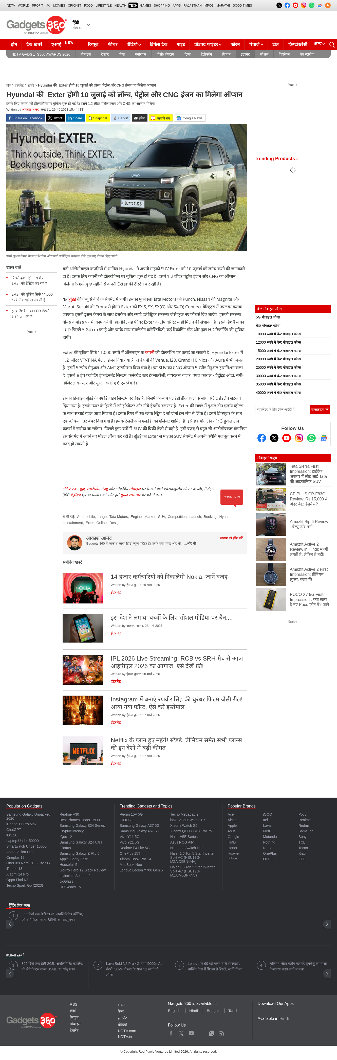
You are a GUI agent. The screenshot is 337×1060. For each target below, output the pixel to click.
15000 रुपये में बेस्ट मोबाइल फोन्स (278, 351)
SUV (161, 517)
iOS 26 (11, 835)
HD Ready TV (70, 887)
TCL (301, 842)
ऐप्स (122, 54)
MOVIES (59, 5)
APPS (177, 5)
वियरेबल (284, 54)
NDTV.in (125, 1036)
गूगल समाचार (130, 495)
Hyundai (225, 517)
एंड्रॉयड (75, 495)
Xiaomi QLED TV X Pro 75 (191, 831)
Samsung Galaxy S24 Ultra (81, 842)
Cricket (74, 5)
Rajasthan (193, 5)
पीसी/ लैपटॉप (165, 54)
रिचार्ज (254, 44)
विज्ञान (226, 54)
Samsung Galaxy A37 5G (139, 825)
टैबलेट (105, 54)
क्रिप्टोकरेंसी (297, 44)
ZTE (301, 859)
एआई (63, 44)
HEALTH (120, 5)
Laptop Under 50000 (22, 841)
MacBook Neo (131, 865)
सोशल (264, 54)
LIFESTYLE (103, 5)
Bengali (213, 1010)
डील (275, 44)
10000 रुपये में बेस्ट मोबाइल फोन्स (278, 334)
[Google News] (324, 438)
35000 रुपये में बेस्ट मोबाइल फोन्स (278, 384)
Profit (37, 5)
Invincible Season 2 (75, 876)
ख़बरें (31, 85)
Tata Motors (118, 517)
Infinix (232, 859)
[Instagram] (299, 438)
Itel (265, 820)
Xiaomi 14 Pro (17, 874)
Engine (136, 517)
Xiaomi (303, 853)
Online (102, 523)
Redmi (303, 825)
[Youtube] (286, 438)
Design (115, 523)
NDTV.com (127, 1031)
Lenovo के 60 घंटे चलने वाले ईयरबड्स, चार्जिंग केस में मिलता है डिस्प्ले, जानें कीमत (215, 966)
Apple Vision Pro (19, 852)
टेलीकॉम (206, 54)
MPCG (209, 5)
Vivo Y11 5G (129, 837)
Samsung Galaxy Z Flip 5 (79, 853)
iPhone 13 (14, 869)
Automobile (86, 517)
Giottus (65, 848)
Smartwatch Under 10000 (26, 846)
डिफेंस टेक (158, 44)
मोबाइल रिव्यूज (267, 458)
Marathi (223, 5)
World (23, 5)
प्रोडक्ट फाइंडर (206, 44)
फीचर (112, 44)
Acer (231, 814)
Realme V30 (69, 814)
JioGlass (66, 881)
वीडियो (132, 44)
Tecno (303, 848)
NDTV (11, 5)
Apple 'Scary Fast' (74, 859)
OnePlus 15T (130, 853)
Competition (177, 517)
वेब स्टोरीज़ (307, 54)
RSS (74, 1004)
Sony (302, 837)
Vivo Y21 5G (129, 842)
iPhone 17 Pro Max (21, 824)
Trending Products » (277, 158)
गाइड (181, 44)
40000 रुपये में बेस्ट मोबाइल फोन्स (278, 393)
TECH (133, 5)
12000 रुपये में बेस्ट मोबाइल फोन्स (278, 342)
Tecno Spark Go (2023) (24, 885)
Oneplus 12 (15, 857)
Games (145, 5)
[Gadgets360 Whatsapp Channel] (311, 438)
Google (233, 837)
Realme (304, 820)
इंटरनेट (245, 54)
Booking (210, 517)
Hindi (193, 1010)
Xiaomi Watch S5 (183, 825)
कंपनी (149, 352)
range (102, 517)
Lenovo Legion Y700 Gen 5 (141, 870)
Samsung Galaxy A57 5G (139, 831)
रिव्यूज (93, 44)
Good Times (242, 5)
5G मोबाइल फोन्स (268, 317)
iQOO (267, 814)
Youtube (191, 1032)
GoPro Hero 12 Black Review (83, 870)
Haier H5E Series (184, 837)
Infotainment (73, 523)
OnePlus (270, 853)
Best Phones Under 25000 (80, 820)
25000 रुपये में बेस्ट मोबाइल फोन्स (278, 367)
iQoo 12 (66, 837)
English (174, 1010)
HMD (232, 842)
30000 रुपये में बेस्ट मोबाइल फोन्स (278, 376)
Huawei (233, 853)
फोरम (235, 44)
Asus (231, 831)
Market (149, 517)
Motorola (270, 837)
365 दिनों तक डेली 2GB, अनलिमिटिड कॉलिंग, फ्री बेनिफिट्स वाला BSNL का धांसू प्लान (52, 917)
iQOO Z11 (128, 820)
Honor (232, 848)
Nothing (269, 842)
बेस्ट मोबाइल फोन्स (268, 326)
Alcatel (233, 820)
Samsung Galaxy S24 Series (82, 825)
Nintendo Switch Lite (186, 848)
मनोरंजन (140, 54)
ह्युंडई (72, 299)
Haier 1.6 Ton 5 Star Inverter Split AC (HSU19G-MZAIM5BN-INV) (192, 871)
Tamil (232, 1010)
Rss (222, 1032)
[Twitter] (274, 438)
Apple (232, 825)
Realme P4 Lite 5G (134, 848)
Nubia (267, 848)
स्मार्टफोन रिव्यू (97, 489)
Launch (195, 517)
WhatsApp (212, 1032)
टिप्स (187, 54)
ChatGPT (13, 830)
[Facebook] (261, 438)
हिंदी (48, 5)
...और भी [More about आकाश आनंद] (190, 543)
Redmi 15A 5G (131, 814)
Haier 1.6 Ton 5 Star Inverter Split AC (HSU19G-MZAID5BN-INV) (192, 857)
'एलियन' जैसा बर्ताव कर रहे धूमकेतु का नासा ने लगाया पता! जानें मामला (298, 966)
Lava (267, 825)
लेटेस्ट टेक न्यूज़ (74, 489)
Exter (90, 523)
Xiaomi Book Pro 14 (135, 859)
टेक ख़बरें (34, 44)
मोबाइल (86, 54)
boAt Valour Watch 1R (187, 820)
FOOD (88, 5)
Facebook (171, 1032)
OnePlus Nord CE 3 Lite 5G (28, 863)
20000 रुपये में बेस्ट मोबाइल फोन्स (278, 359)
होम (14, 44)
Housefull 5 (68, 865)
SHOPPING (162, 5)
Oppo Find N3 (17, 880)
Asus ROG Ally (182, 842)
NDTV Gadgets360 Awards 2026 (40, 54)
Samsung (305, 831)
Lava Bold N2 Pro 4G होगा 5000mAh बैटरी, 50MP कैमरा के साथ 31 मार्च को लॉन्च (134, 969)
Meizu (267, 831)
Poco (302, 814)
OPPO (268, 859)
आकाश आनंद (30, 109)
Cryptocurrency (72, 831)
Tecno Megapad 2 (184, 814)
